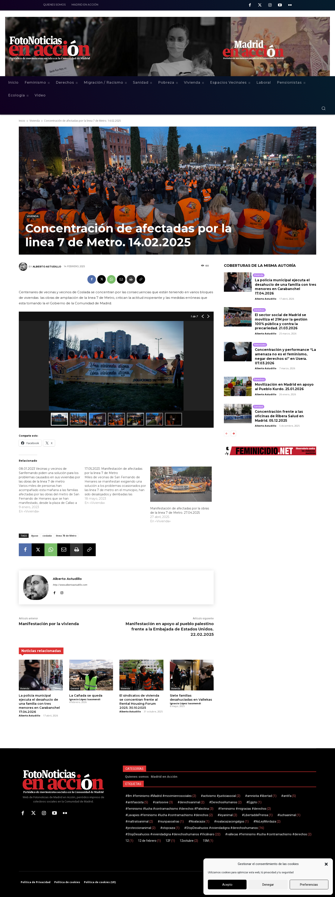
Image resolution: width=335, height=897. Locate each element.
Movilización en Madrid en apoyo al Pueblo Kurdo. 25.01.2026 (285, 386)
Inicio (22, 121)
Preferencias (309, 885)
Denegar (268, 885)
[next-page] (233, 433)
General (75, 688)
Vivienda (34, 121)
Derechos (259, 309)
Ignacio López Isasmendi (84, 699)
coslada (47, 535)
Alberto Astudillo (47, 266)
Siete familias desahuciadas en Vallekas (190, 697)
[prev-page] (226, 433)
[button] (326, 864)
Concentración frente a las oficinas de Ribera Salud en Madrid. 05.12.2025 (280, 416)
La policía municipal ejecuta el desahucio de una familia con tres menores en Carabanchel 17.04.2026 (39, 703)
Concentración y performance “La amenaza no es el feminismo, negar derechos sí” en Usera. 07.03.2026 (285, 356)
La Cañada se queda (85, 695)
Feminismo (260, 344)
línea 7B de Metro (66, 535)
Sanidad (258, 406)
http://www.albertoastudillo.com (70, 584)
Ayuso (34, 535)
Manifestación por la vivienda (49, 623)
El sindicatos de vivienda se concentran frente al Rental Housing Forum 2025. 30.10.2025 (141, 701)
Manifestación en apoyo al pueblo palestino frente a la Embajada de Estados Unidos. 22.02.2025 (170, 629)
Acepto (227, 885)
